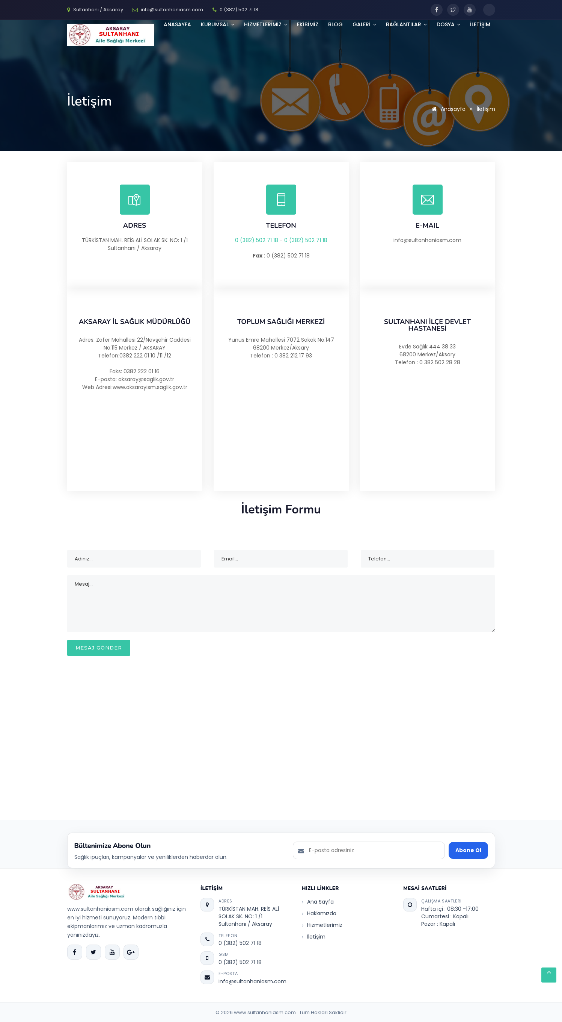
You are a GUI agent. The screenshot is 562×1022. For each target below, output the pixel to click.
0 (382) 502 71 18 (256, 240)
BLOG (335, 24)
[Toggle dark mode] (489, 10)
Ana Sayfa (318, 901)
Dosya (448, 24)
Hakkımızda (319, 913)
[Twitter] (453, 10)
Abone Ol (468, 850)
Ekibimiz (307, 24)
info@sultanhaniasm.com (252, 981)
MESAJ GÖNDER (98, 648)
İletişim (313, 936)
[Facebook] (437, 10)
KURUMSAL (217, 24)
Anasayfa (177, 24)
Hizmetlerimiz (322, 925)
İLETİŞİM (480, 24)
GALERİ (364, 24)
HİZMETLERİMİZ (265, 24)
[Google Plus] (131, 952)
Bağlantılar (406, 24)
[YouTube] (470, 10)
